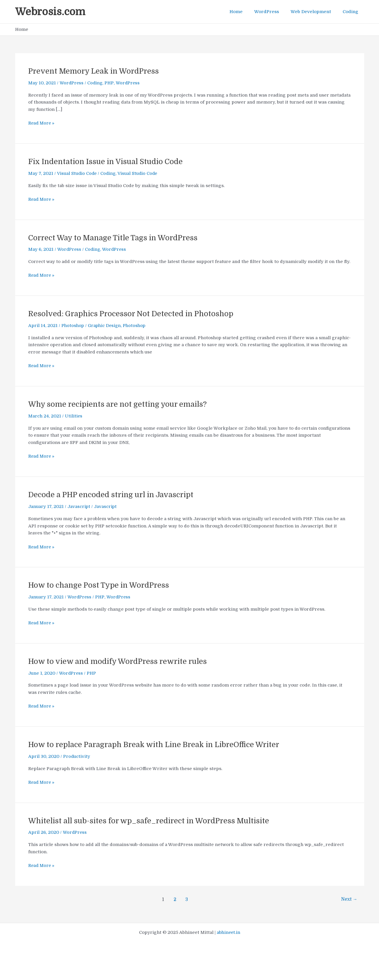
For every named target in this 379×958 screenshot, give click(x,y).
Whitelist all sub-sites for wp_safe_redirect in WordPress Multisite (151, 821)
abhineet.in (228, 932)
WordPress (273, 11)
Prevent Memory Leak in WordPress (94, 71)
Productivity (76, 756)
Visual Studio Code (77, 173)
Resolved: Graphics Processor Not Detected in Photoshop (132, 314)
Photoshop (73, 325)
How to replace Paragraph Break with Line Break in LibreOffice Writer (156, 744)
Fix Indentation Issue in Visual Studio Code (107, 161)
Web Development (315, 11)
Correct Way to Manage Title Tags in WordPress (114, 238)
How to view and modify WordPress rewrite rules (119, 661)
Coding (352, 11)
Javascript (78, 506)
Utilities (74, 416)
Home (246, 11)
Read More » (42, 123)
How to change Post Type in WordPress (99, 585)
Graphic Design (106, 325)
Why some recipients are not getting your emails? (119, 404)
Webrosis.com (50, 11)
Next (349, 899)
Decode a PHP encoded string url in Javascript (112, 494)
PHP (110, 83)
